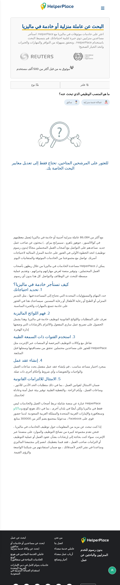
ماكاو (17, 408)
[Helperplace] (112, 6)
